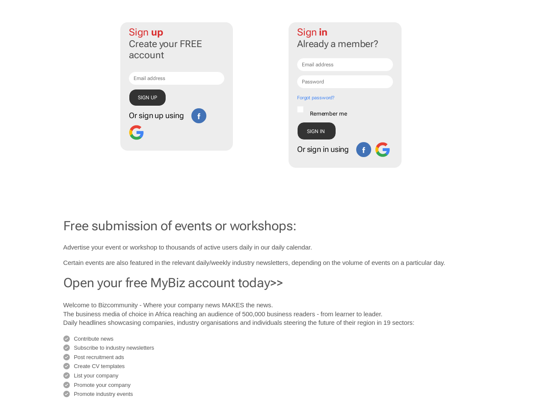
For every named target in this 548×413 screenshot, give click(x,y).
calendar (298, 247)
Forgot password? (315, 98)
